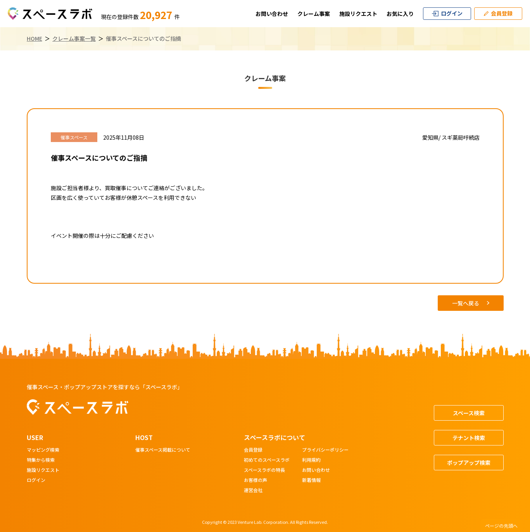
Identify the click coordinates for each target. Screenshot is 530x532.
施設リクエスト (358, 13)
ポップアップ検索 (468, 462)
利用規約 (311, 460)
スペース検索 (469, 413)
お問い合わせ (272, 13)
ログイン (36, 480)
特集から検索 (41, 460)
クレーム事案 (313, 13)
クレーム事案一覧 (74, 38)
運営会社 (253, 490)
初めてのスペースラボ (267, 460)
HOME (34, 38)
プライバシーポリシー (325, 450)
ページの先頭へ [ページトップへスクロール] (501, 525)
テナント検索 (468, 438)
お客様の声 (255, 480)
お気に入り (400, 13)
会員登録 (253, 450)
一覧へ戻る (470, 303)
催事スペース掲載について (162, 450)
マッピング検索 (43, 450)
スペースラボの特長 (264, 470)
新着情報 (311, 480)
